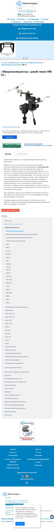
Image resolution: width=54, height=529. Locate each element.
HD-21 (8, 303)
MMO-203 (9, 283)
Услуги (44, 19)
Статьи (38, 452)
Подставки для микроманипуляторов (16, 307)
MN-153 (9, 270)
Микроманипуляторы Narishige (11, 65)
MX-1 (8, 261)
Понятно (20, 524)
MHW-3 (9, 257)
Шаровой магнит (11, 347)
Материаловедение (10, 411)
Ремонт (38, 462)
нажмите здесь (19, 518)
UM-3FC (9, 273)
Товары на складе (13, 468)
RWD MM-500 (9, 310)
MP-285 (8, 333)
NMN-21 (9, 254)
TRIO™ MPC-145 (10, 314)
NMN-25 (9, 264)
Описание (8, 154)
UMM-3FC (9, 276)
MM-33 (8, 327)
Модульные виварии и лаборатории (15, 402)
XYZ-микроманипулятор (13, 360)
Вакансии (38, 465)
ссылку (50, 521)
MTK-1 (8, 286)
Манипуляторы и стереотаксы (18, 63)
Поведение (8, 392)
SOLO (7, 343)
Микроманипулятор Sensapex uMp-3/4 (17, 356)
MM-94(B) (9, 293)
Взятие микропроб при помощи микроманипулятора (22, 234)
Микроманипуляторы (36, 63)
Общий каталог (13, 465)
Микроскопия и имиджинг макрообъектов (17, 372)
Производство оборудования (38, 459)
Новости (16, 22)
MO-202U (9, 279)
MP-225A (8, 330)
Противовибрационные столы (13, 378)
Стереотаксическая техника (13, 367)
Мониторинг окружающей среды (14, 405)
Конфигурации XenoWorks (13, 353)
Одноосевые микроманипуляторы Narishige (19, 237)
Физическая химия (10, 385)
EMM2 (8, 296)
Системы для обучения (11, 398)
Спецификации (22, 154)
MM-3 (8, 247)
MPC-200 (8, 337)
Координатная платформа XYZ (15, 363)
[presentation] (23, 57)
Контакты (27, 22)
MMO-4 (9, 289)
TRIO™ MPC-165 (10, 317)
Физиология (8, 221)
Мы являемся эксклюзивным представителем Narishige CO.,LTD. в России (38, 144)
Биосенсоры (8, 415)
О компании (33, 19)
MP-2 (8, 244)
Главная (13, 449)
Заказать (9, 137)
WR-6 (8, 299)
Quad (7, 340)
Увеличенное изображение (11, 127)
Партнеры (39, 22)
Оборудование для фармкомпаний (15, 408)
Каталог (20, 19)
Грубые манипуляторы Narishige (16, 241)
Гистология (8, 375)
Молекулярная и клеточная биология (15, 382)
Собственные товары (10, 210)
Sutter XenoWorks (11, 350)
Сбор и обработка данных (12, 395)
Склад (11, 19)
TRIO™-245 (9, 320)
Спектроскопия (9, 388)
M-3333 (9, 251)
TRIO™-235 (9, 323)
